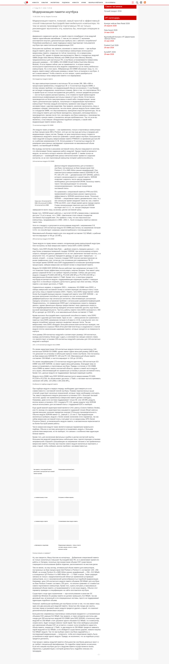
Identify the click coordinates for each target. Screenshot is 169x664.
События (44, 2)
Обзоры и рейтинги (95, 2)
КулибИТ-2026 (110, 52)
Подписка (66, 2)
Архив (83, 2)
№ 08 (50, 8)
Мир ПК (38, 8)
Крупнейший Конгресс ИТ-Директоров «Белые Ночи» (119, 37)
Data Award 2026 (110, 30)
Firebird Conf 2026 (111, 45)
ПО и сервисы (110, 2)
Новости (35, 2)
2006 (44, 8)
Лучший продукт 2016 (112, 11)
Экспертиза (54, 2)
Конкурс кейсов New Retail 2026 (117, 23)
